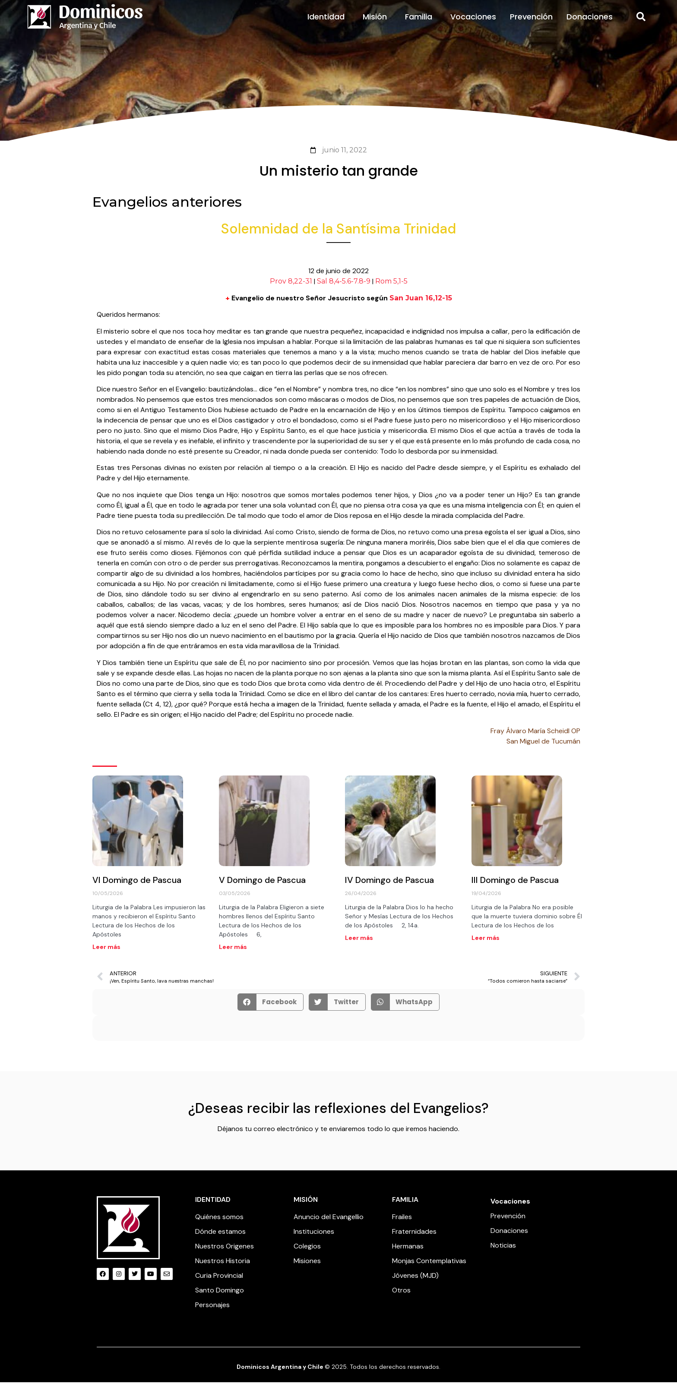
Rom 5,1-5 (391, 289)
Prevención (531, 24)
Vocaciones (473, 24)
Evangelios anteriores (167, 209)
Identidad (328, 24)
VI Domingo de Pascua (136, 887)
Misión (377, 24)
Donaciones (589, 24)
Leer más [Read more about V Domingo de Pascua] (233, 954)
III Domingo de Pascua (515, 887)
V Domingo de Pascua (262, 887)
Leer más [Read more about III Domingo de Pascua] (485, 945)
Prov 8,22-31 (291, 289)
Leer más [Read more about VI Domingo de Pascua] (106, 954)
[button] (641, 24)
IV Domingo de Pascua (389, 887)
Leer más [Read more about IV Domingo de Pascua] (359, 945)
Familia (421, 24)
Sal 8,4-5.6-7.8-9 (343, 289)
